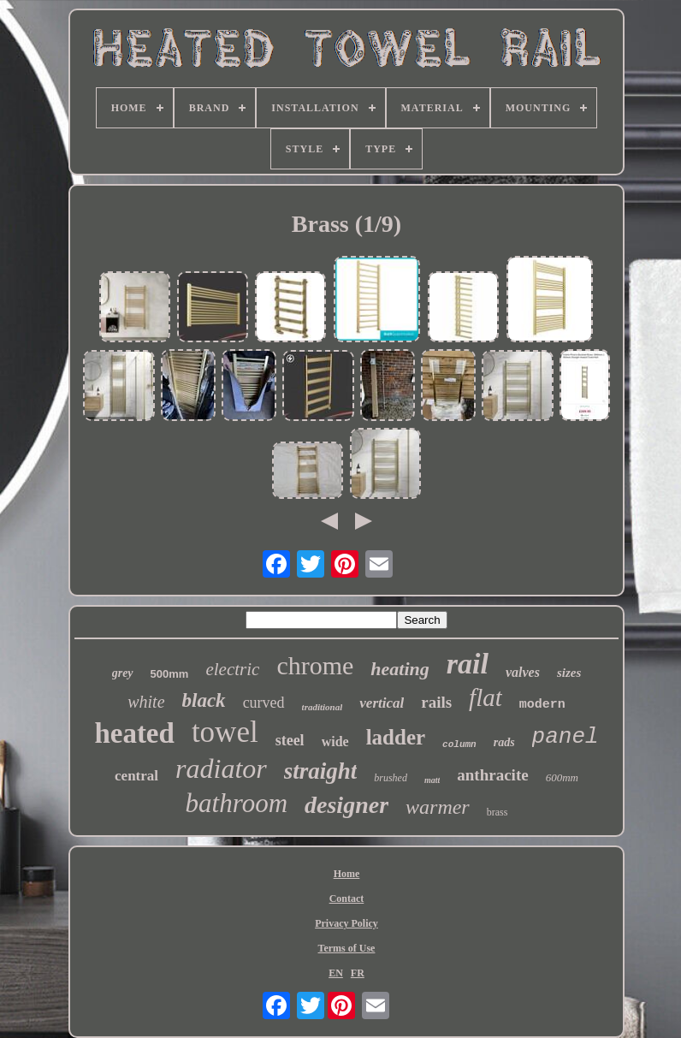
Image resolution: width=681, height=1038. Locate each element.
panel (565, 737)
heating (399, 668)
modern (542, 704)
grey (122, 673)
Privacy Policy (346, 923)
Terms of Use (347, 948)
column (459, 744)
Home (347, 874)
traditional (322, 707)
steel (290, 740)
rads (504, 742)
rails (436, 702)
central (136, 776)
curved (264, 702)
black (204, 700)
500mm (170, 673)
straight (321, 771)
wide (335, 741)
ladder (395, 737)
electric (232, 669)
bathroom (236, 803)
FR (357, 973)
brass (497, 812)
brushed (390, 778)
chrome (314, 665)
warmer (438, 807)
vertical (381, 703)
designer (346, 805)
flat (485, 697)
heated (134, 733)
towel (225, 732)
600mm (562, 777)
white (145, 701)
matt (432, 780)
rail (468, 663)
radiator (221, 768)
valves (523, 672)
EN (336, 973)
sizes (569, 672)
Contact (346, 899)
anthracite (492, 775)
